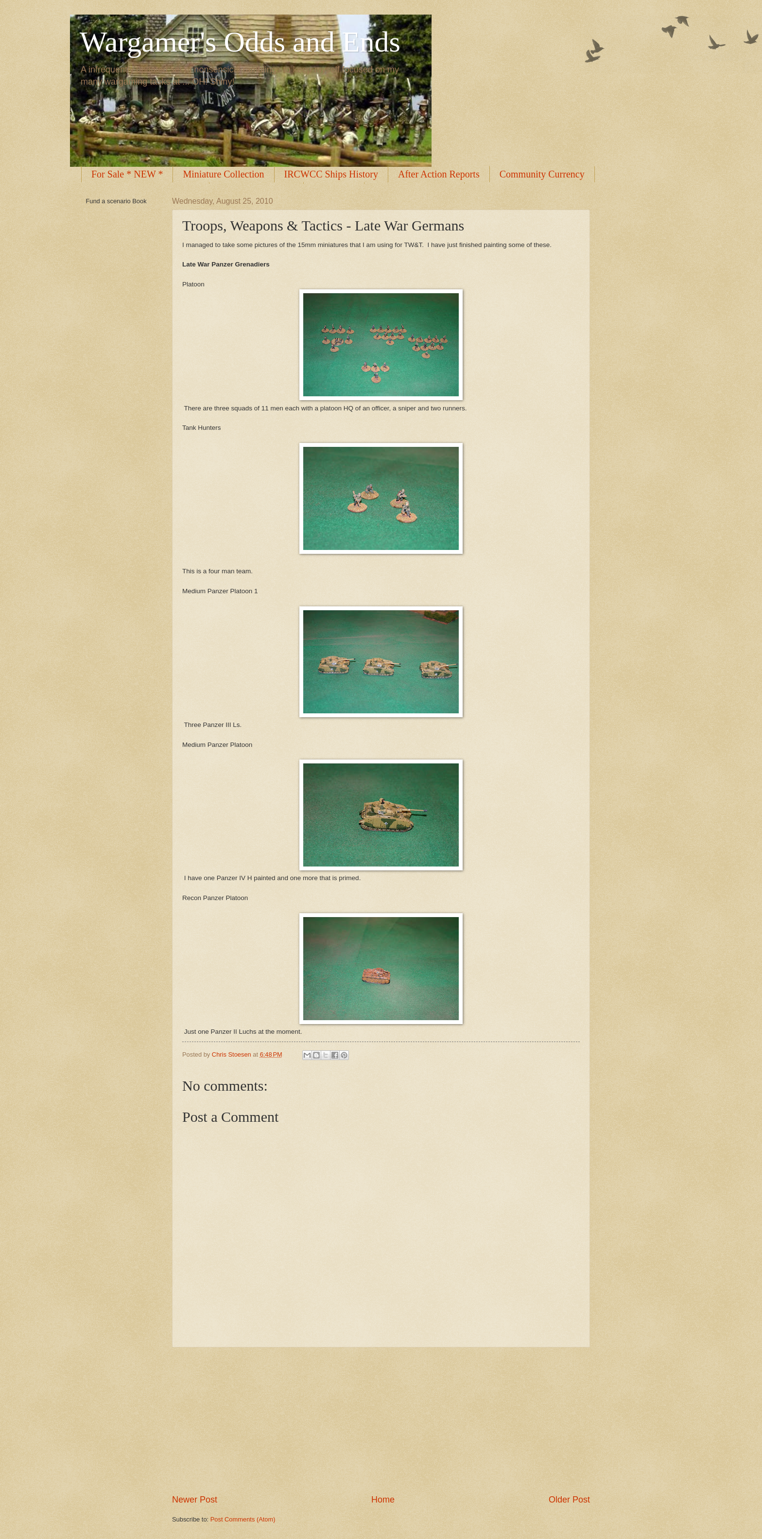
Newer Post (194, 1499)
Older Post (569, 1499)
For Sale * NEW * (127, 174)
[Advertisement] (381, 1421)
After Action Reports (439, 174)
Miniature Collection (223, 174)
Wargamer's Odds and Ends (240, 42)
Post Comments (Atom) (243, 1519)
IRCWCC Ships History (331, 174)
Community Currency (542, 174)
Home (383, 1499)
